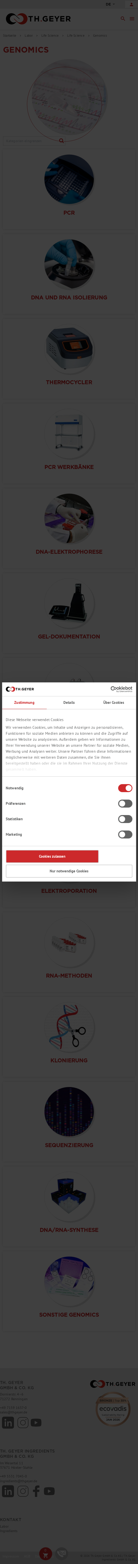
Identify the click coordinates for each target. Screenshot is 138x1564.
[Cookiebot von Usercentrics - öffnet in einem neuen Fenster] (110, 689)
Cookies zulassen (52, 856)
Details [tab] (69, 702)
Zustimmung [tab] (24, 702)
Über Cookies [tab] (113, 702)
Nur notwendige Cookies (69, 871)
